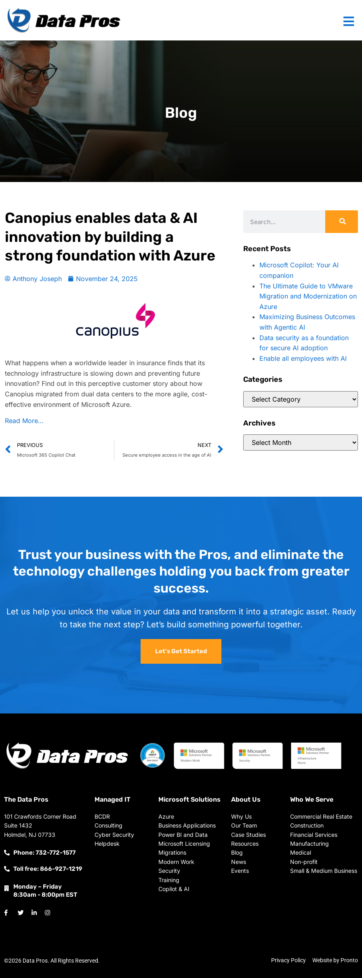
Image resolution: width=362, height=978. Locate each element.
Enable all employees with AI (303, 358)
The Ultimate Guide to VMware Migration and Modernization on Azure (308, 296)
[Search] (341, 221)
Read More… (24, 421)
